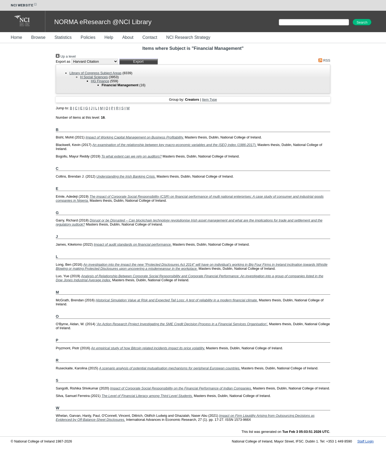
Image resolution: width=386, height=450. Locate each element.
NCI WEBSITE (24, 5)
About (127, 37)
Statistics (63, 37)
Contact (149, 37)
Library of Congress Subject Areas (95, 73)
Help (108, 37)
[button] (138, 61)
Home (16, 37)
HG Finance (100, 81)
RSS (323, 60)
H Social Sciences (94, 77)
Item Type (209, 100)
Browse (38, 37)
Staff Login (365, 441)
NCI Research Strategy (188, 37)
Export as (63, 61)
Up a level (66, 56)
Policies (88, 37)
